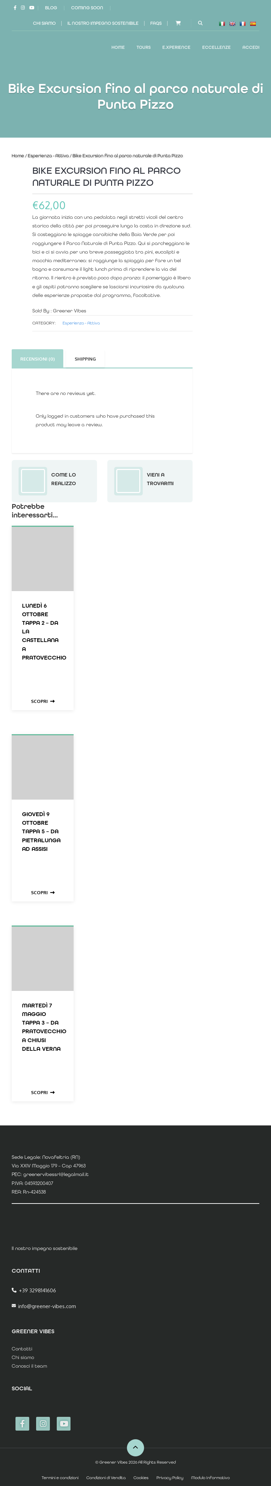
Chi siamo (44, 23)
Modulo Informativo (210, 1477)
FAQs (156, 23)
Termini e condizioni (60, 1477)
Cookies (141, 1477)
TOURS (144, 47)
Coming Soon (87, 7)
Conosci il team (29, 1366)
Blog (51, 7)
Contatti (22, 1348)
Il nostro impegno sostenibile (103, 23)
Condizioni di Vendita (106, 1477)
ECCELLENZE (216, 47)
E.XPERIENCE (176, 47)
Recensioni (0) (37, 359)
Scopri (43, 701)
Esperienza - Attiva (48, 155)
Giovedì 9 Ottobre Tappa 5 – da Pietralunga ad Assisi (41, 831)
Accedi (250, 47)
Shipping (85, 359)
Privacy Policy (169, 1477)
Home (118, 47)
